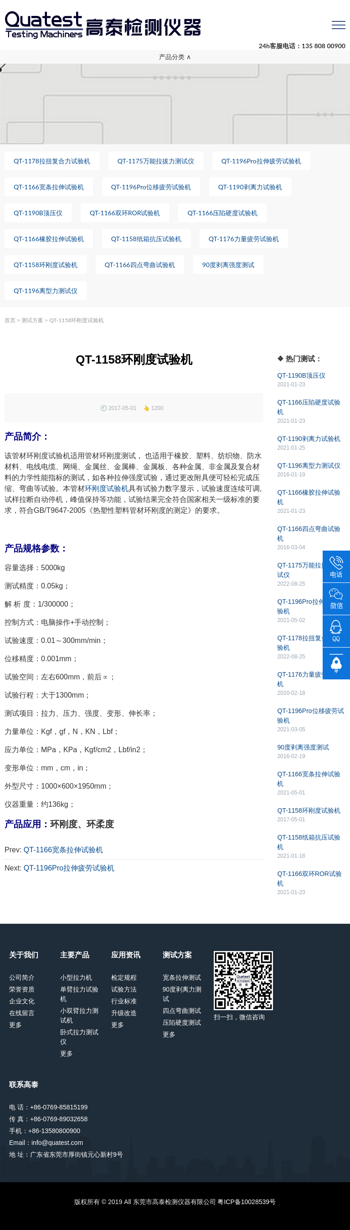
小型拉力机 (76, 977)
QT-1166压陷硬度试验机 (222, 213)
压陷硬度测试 (182, 1022)
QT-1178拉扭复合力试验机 (52, 161)
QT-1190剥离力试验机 (250, 187)
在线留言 (22, 1013)
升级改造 (124, 1013)
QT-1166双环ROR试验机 (125, 213)
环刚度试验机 (107, 488)
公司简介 (22, 977)
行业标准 (124, 1001)
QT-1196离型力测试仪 (45, 290)
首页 (10, 320)
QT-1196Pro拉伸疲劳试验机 (261, 161)
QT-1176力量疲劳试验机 (244, 239)
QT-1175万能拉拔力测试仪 (156, 161)
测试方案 (32, 320)
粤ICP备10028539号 (246, 1201)
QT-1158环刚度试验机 (45, 264)
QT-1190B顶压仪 (38, 213)
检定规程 (124, 977)
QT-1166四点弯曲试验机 (140, 264)
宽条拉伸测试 (182, 977)
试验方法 (124, 989)
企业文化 (22, 1001)
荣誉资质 (22, 989)
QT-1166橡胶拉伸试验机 (49, 239)
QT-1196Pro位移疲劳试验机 (151, 187)
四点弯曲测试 (182, 1010)
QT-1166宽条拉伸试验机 (49, 187)
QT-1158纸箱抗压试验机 (146, 239)
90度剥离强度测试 (228, 264)
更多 (15, 1024)
